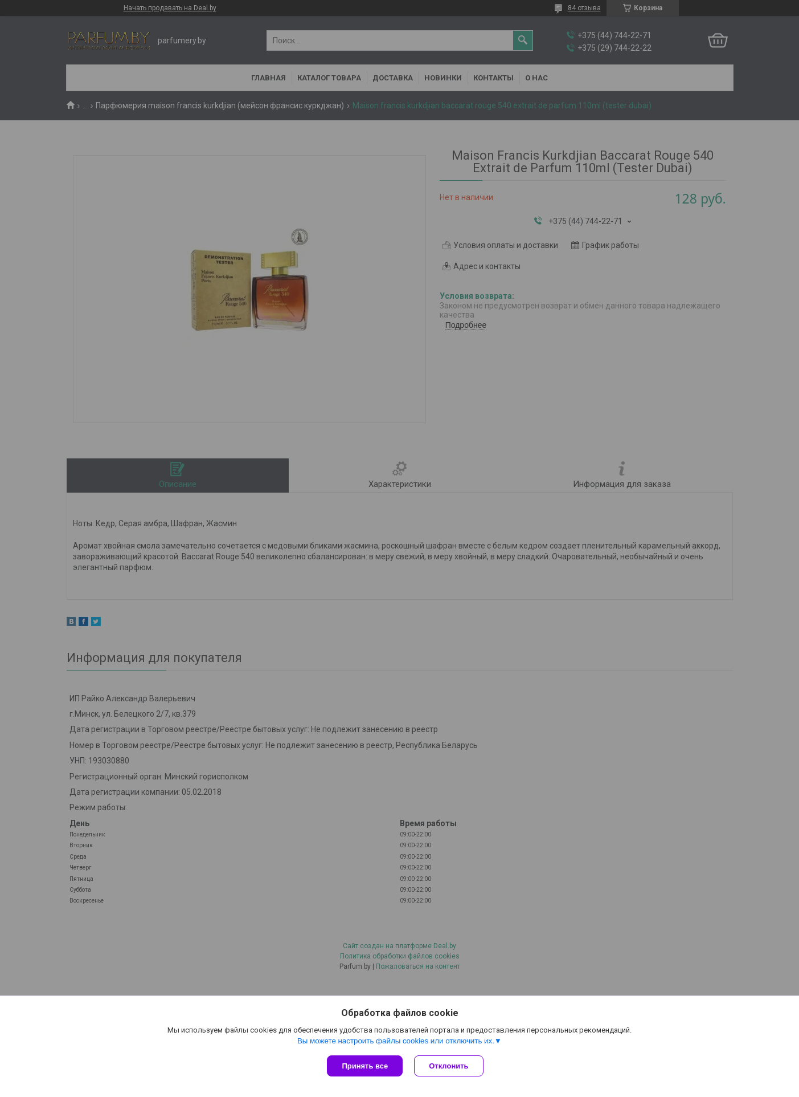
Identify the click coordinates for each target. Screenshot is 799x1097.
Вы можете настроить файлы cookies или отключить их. (395, 1041)
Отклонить (448, 1066)
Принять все (365, 1066)
